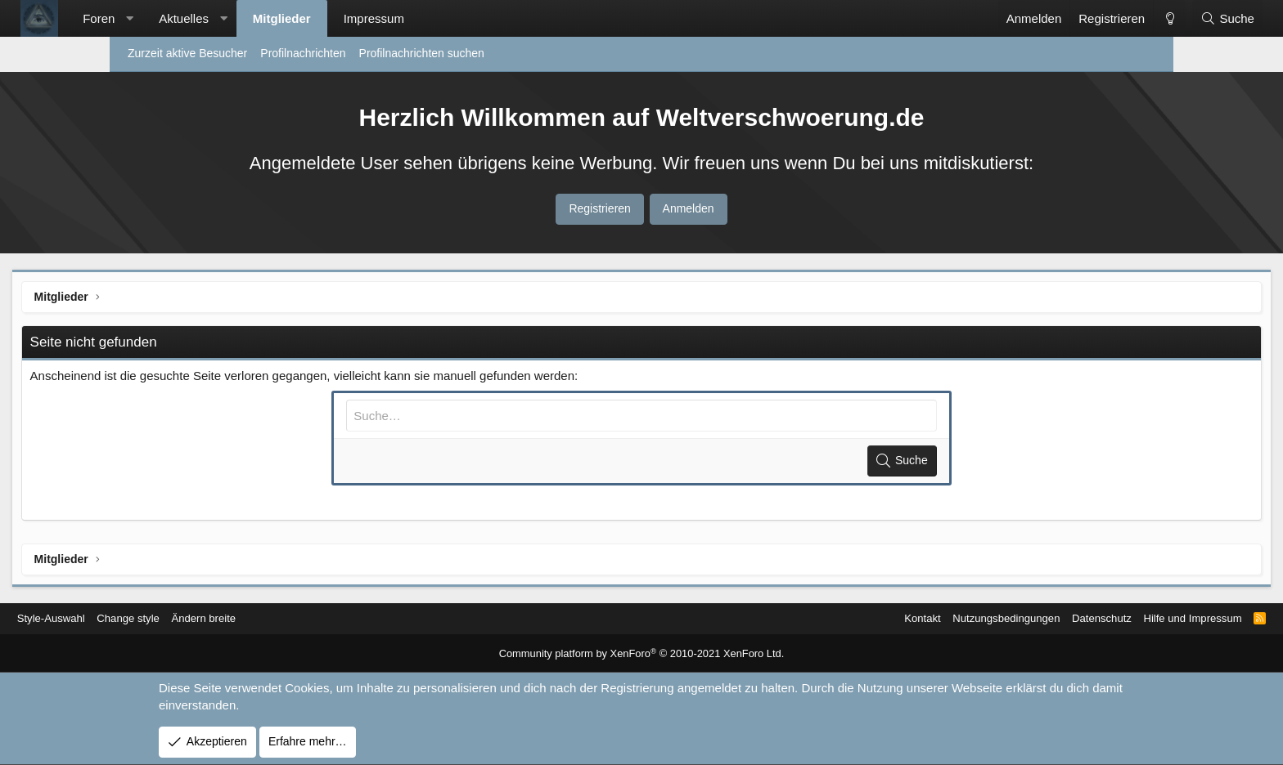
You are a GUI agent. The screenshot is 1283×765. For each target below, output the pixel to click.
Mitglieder (379, 18)
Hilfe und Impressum (1079, 618)
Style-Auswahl (161, 618)
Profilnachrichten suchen (421, 53)
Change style (243, 618)
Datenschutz (983, 618)
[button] (227, 18)
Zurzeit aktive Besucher (187, 53)
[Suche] (1130, 18)
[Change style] (1072, 18)
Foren (196, 18)
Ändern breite (323, 618)
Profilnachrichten (302, 53)
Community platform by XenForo (642, 654)
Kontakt (792, 618)
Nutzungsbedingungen (882, 618)
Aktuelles (281, 18)
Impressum (471, 18)
